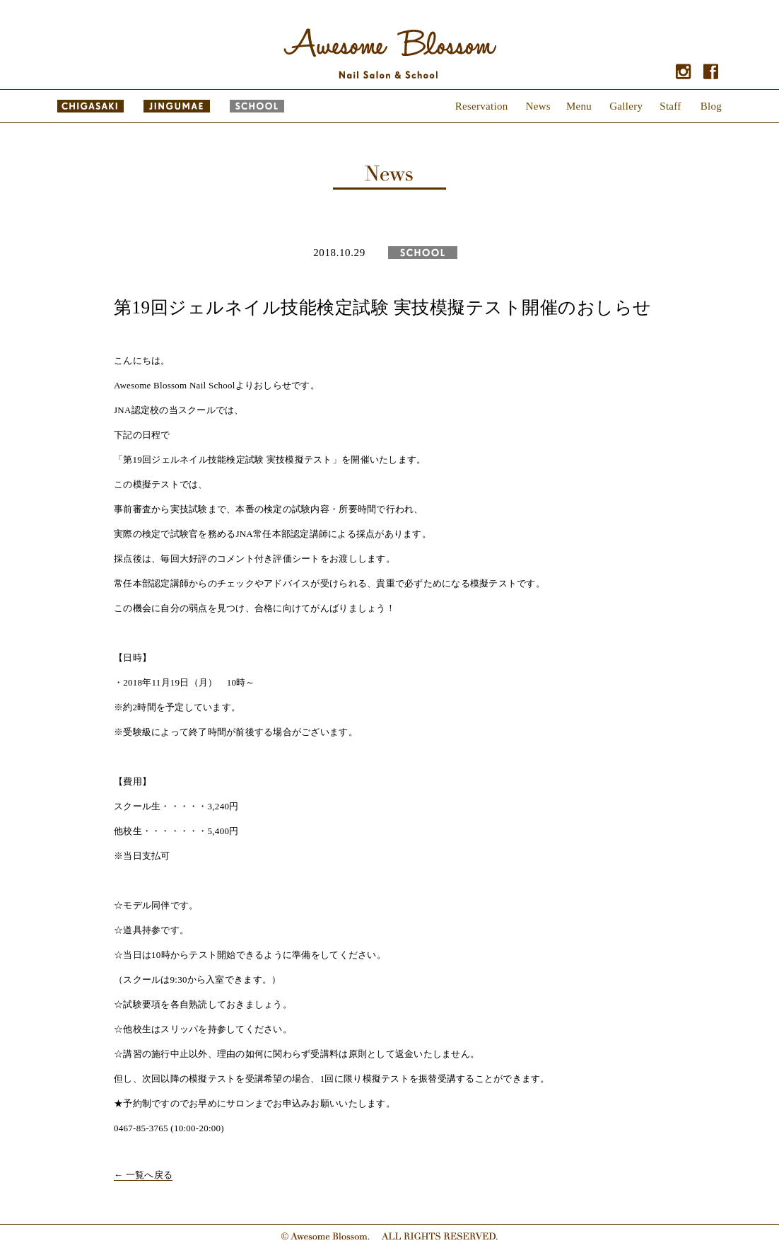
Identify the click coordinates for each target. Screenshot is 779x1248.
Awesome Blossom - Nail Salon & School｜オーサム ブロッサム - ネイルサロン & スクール (389, 53)
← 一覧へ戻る (143, 1174)
